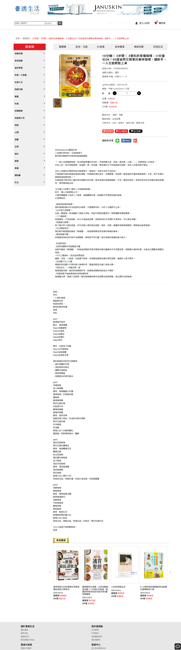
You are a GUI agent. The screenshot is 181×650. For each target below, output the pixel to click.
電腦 (17, 96)
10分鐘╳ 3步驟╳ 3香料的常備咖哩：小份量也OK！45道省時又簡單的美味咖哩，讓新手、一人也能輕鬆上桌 (80, 38)
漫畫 (17, 139)
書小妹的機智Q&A (135, 616)
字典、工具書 (21, 75)
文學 (17, 147)
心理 (17, 132)
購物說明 (131, 620)
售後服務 (131, 623)
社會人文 (19, 82)
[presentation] (50, 567)
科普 (17, 104)
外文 (17, 182)
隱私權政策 (61, 626)
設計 (17, 154)
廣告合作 (95, 626)
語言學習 (19, 68)
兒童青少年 (20, 118)
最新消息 (24, 620)
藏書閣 (26, 38)
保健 (17, 125)
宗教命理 (19, 53)
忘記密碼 (60, 616)
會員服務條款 (62, 623)
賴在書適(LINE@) (27, 626)
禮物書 (18, 175)
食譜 (17, 168)
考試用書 (19, 61)
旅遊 (17, 161)
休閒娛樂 (19, 111)
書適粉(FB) (25, 623)
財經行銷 (19, 89)
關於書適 (24, 616)
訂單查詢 (60, 620)
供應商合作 (96, 620)
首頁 (18, 38)
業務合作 (95, 623)
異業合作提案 (97, 616)
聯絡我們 (131, 626)
